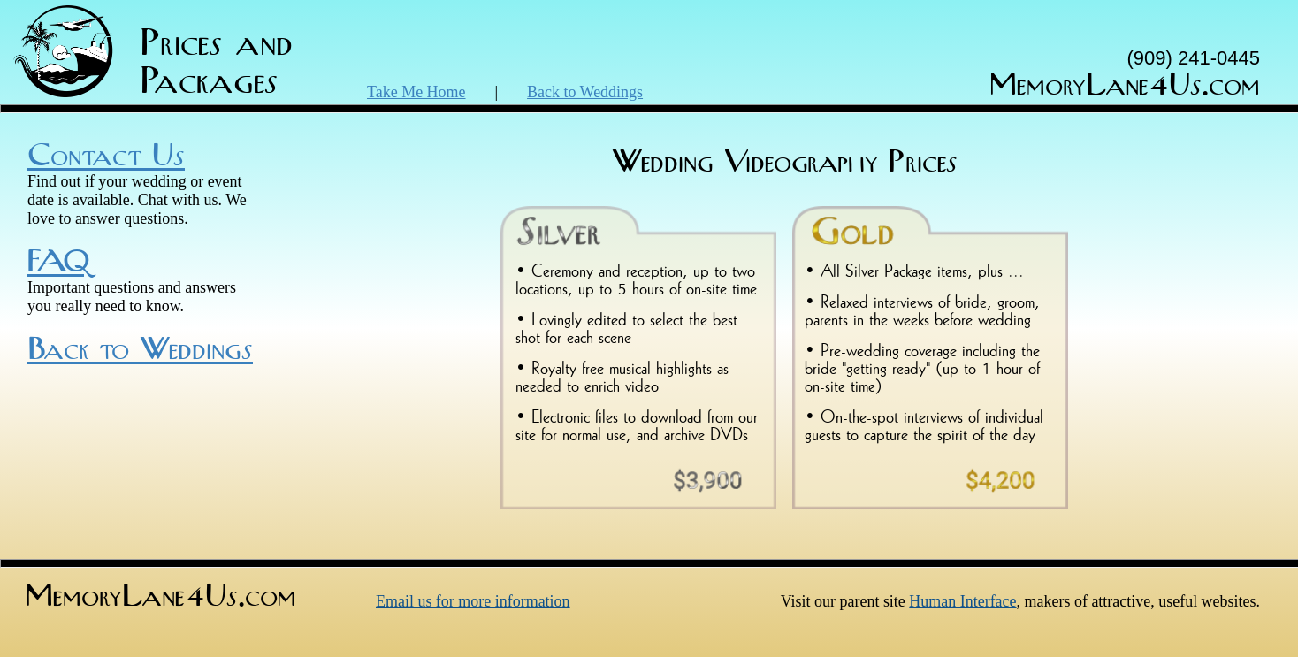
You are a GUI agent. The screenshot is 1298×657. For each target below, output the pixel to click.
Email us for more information (473, 601)
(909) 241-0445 (1193, 58)
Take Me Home (416, 92)
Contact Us (106, 156)
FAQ (58, 263)
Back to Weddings (585, 92)
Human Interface (962, 601)
